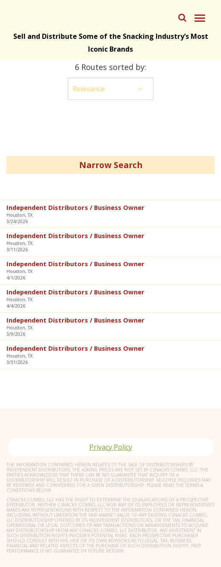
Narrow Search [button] (110, 165)
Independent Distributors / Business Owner (75, 207)
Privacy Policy (110, 447)
